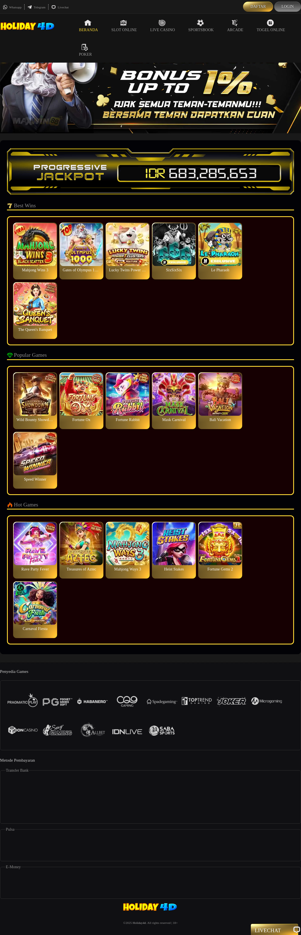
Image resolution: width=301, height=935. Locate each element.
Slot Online (124, 25)
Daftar (258, 6)
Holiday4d (139, 922)
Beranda (88, 25)
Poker (85, 50)
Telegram (36, 7)
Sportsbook (201, 25)
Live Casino (162, 25)
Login (287, 6)
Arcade (235, 25)
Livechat (60, 7)
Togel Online (271, 25)
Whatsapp (12, 7)
